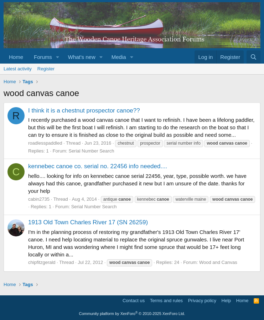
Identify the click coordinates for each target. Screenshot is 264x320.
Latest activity (18, 68)
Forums (43, 57)
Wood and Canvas (218, 262)
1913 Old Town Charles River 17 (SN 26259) (88, 222)
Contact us (134, 300)
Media (119, 57)
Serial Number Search (91, 151)
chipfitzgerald (42, 262)
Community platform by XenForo (132, 313)
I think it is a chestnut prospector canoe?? (84, 110)
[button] (58, 57)
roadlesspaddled (45, 143)
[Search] (253, 57)
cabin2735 (39, 199)
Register (46, 68)
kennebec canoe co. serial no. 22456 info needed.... (97, 166)
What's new (81, 57)
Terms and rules (166, 300)
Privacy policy (202, 300)
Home (16, 57)
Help (226, 300)
